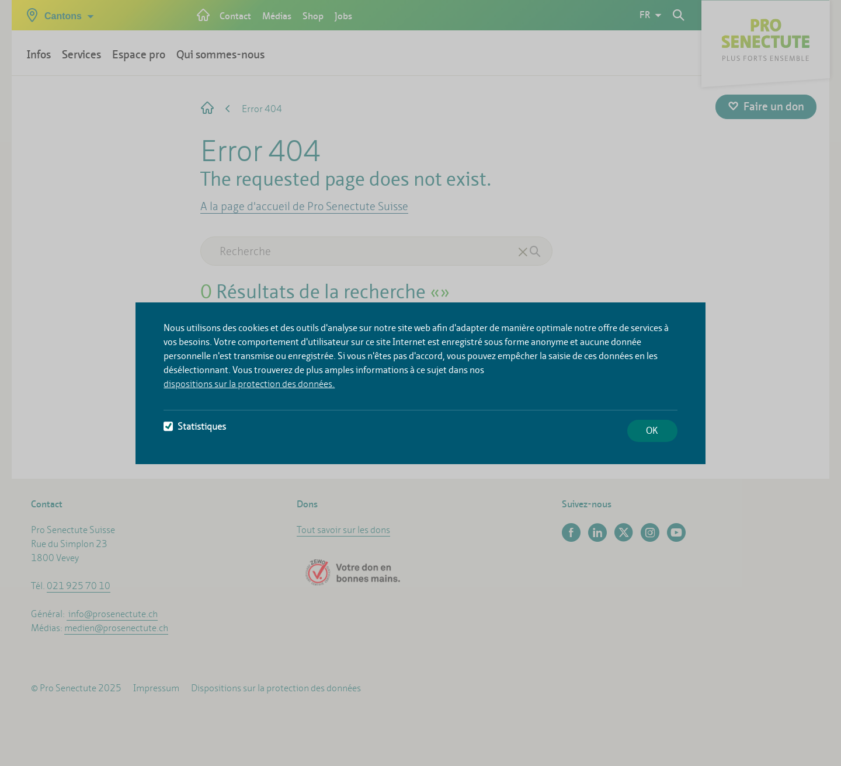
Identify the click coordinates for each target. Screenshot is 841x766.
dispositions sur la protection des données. (249, 384)
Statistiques (195, 426)
